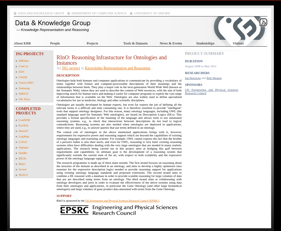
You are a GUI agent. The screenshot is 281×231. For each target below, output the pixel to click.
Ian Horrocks (193, 78)
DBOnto (24, 60)
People (55, 43)
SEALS (23, 174)
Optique (23, 147)
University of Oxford (152, 13)
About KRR (22, 43)
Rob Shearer (214, 78)
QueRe (23, 152)
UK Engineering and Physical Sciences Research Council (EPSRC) (122, 200)
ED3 (21, 71)
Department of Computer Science (99, 13)
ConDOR (24, 120)
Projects (92, 43)
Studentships (205, 43)
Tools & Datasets (135, 43)
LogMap (24, 136)
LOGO (23, 141)
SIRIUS (23, 93)
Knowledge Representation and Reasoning (117, 68)
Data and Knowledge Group (41, 13)
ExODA (24, 125)
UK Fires (24, 99)
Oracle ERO (26, 82)
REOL (23, 158)
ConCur (23, 66)
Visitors (238, 43)
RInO (22, 163)
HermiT (23, 131)
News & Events (171, 43)
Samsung (24, 88)
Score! (23, 169)
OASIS (23, 77)
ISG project (71, 68)
